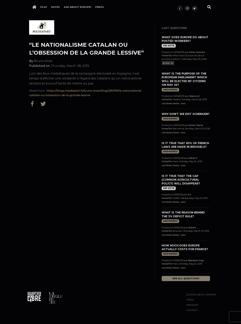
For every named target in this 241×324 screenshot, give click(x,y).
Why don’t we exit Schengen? (185, 114)
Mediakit (192, 305)
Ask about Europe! (77, 7)
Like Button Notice (170, 103)
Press (99, 7)
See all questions (185, 278)
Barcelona (178, 128)
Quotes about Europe (201, 294)
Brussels (177, 231)
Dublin (176, 198)
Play (43, 7)
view (183, 103)
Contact (192, 310)
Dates (55, 7)
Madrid (176, 99)
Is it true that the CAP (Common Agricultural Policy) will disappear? (181, 179)
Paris (175, 161)
